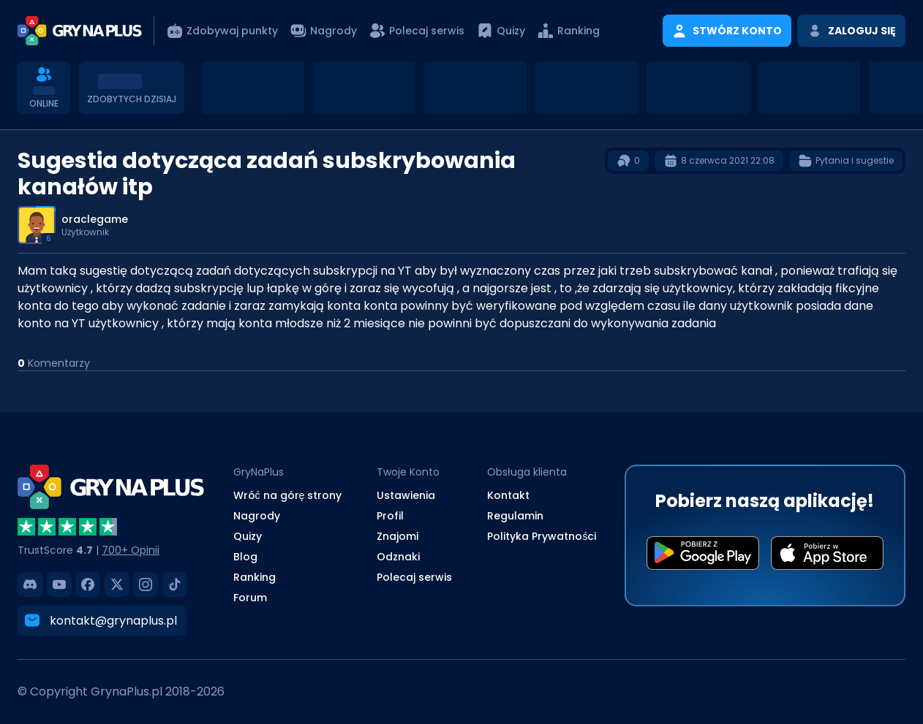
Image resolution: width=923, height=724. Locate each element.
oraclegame (94, 219)
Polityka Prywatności (541, 536)
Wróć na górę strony (287, 495)
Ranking (254, 577)
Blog (245, 556)
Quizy (247, 536)
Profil (390, 515)
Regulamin (515, 515)
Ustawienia (406, 495)
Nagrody (256, 515)
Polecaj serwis (414, 577)
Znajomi (397, 536)
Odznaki (398, 556)
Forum (250, 597)
